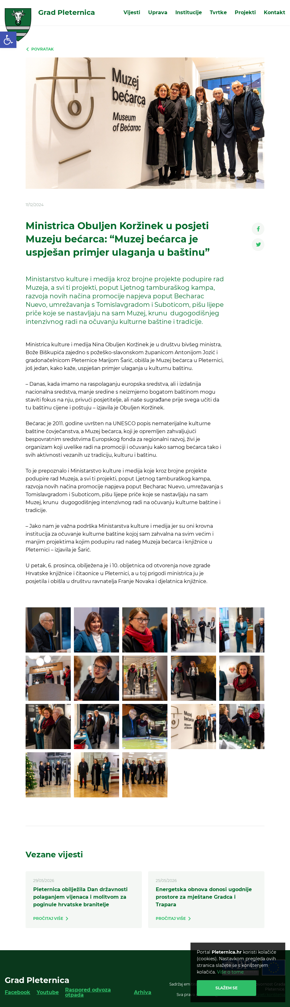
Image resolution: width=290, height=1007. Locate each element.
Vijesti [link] (132, 12)
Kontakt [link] (274, 12)
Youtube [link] (48, 992)
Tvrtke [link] (218, 12)
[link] (8, 40)
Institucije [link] (188, 12)
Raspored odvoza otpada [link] (88, 992)
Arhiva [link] (142, 992)
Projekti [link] (245, 12)
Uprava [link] (157, 12)
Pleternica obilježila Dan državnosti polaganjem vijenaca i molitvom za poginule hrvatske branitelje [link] (80, 897)
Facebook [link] (17, 992)
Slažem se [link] (226, 988)
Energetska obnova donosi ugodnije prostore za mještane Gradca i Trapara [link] (204, 897)
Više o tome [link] (230, 972)
